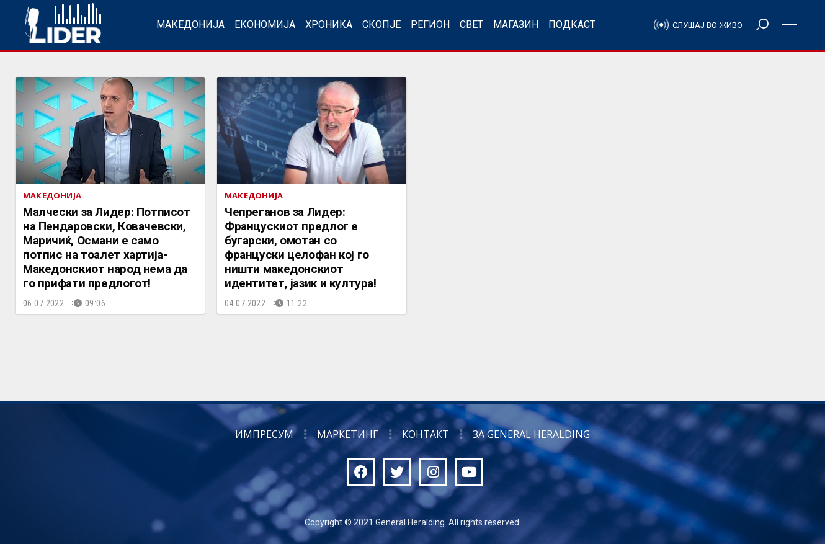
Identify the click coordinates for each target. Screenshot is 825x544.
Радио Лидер (63, 25)
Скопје (381, 24)
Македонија (190, 24)
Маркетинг (347, 434)
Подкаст (571, 24)
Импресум (264, 434)
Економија (264, 24)
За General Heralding (531, 434)
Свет (471, 24)
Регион (430, 24)
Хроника (328, 24)
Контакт (425, 434)
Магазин (515, 24)
